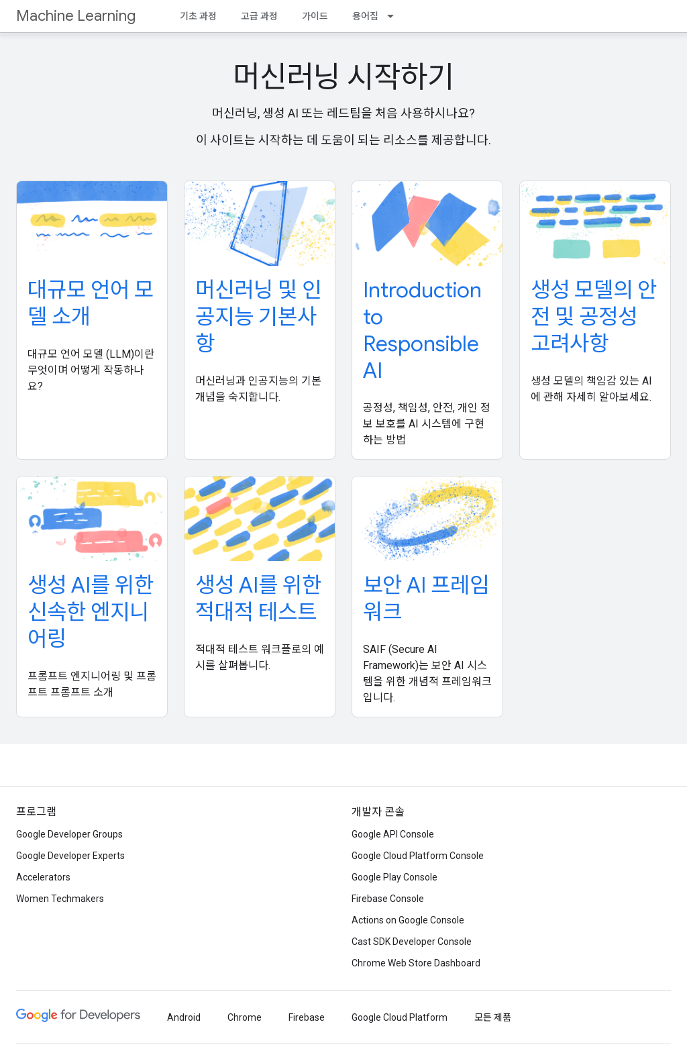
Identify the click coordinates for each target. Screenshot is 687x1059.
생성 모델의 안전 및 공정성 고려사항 (594, 316)
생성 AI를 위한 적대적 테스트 (258, 598)
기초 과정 (198, 16)
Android (184, 1017)
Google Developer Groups (69, 834)
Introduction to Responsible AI (422, 330)
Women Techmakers (60, 898)
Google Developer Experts (70, 855)
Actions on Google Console (408, 920)
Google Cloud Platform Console (418, 855)
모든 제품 (492, 1017)
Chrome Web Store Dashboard (416, 963)
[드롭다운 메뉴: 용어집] (394, 16)
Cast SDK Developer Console (412, 941)
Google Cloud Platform (399, 1017)
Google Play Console (394, 877)
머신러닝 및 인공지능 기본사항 (258, 316)
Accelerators (43, 877)
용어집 (365, 16)
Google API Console (393, 834)
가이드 (315, 16)
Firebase (306, 1017)
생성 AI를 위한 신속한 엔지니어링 (91, 612)
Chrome (244, 1017)
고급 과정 (259, 16)
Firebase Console (388, 898)
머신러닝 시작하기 (343, 77)
